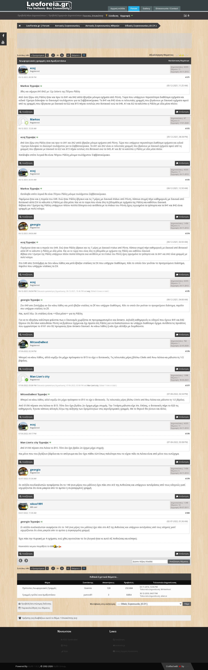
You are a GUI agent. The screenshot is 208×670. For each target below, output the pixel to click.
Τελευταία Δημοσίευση (150, 589)
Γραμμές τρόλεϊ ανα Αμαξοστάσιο (38, 594)
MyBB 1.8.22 (33, 666)
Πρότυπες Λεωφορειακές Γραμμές (39, 588)
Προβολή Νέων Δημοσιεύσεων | (33, 15)
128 (108, 588)
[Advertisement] (104, 40)
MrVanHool (166, 589)
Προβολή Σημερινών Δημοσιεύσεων (65, 15)
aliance (164, 596)
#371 (187, 77)
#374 (187, 233)
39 (62, 55)
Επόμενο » (76, 55)
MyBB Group (59, 666)
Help (64, 645)
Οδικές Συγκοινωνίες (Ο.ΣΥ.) (140, 25)
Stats (64, 651)
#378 (187, 433)
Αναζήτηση (119, 640)
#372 (187, 128)
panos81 (88, 594)
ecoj (88, 291)
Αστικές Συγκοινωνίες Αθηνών (102, 25)
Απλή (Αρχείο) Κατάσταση (125, 651)
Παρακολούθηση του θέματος (35, 608)
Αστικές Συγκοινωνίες (67, 25)
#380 (187, 513)
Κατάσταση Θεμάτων (179, 60)
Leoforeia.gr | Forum (37, 25)
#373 (187, 179)
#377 (187, 385)
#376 (187, 351)
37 (53, 55)
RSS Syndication (69, 640)
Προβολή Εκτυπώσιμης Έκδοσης (36, 603)
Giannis (88, 588)
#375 (187, 291)
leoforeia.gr (119, 645)
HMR (187, 666)
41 (68, 55)
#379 (187, 478)
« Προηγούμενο (37, 55)
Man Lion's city (92, 385)
